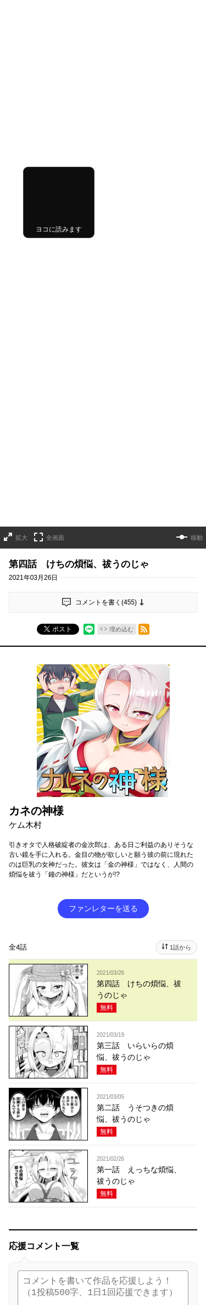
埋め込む (121, 377)
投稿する (103, 1098)
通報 (181, 1167)
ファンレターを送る (103, 656)
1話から (180, 695)
